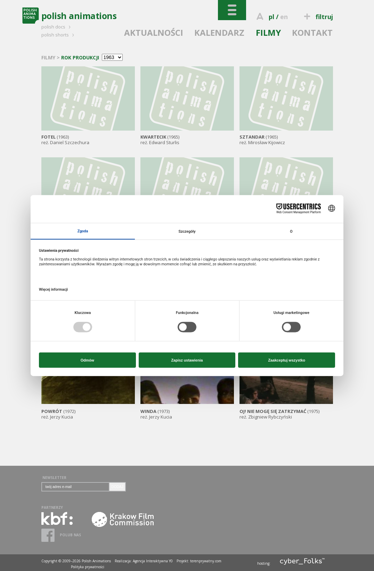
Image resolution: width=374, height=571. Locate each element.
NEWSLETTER (54, 477)
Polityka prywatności (87, 566)
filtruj (317, 17)
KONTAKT (312, 32)
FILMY (268, 32)
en (284, 17)
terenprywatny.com (205, 560)
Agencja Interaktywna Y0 (153, 560)
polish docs (57, 27)
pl (271, 17)
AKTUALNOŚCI (153, 32)
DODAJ (117, 487)
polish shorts (58, 35)
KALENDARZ (219, 32)
